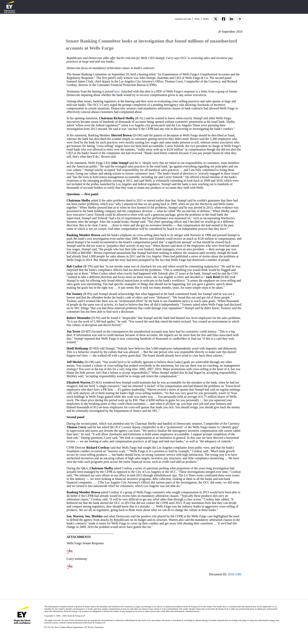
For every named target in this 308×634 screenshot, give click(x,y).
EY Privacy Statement (94, 627)
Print (196, 18)
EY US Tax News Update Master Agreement (63, 627)
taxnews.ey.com (183, 18)
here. (117, 91)
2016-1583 (234, 574)
